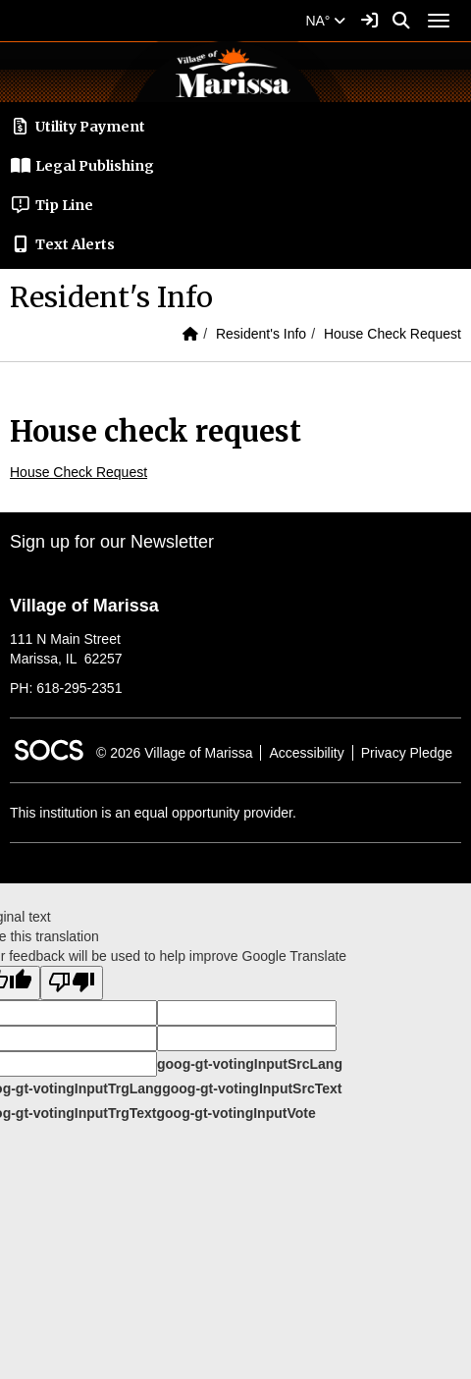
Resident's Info (261, 334)
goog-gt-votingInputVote (235, 1113)
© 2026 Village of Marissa (174, 753)
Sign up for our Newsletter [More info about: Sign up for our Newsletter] (112, 542)
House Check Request (392, 334)
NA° (325, 20)
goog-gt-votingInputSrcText (251, 1088)
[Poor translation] (71, 983)
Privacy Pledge (406, 753)
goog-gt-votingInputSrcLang (249, 1064)
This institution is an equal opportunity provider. (153, 813)
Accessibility (306, 753)
